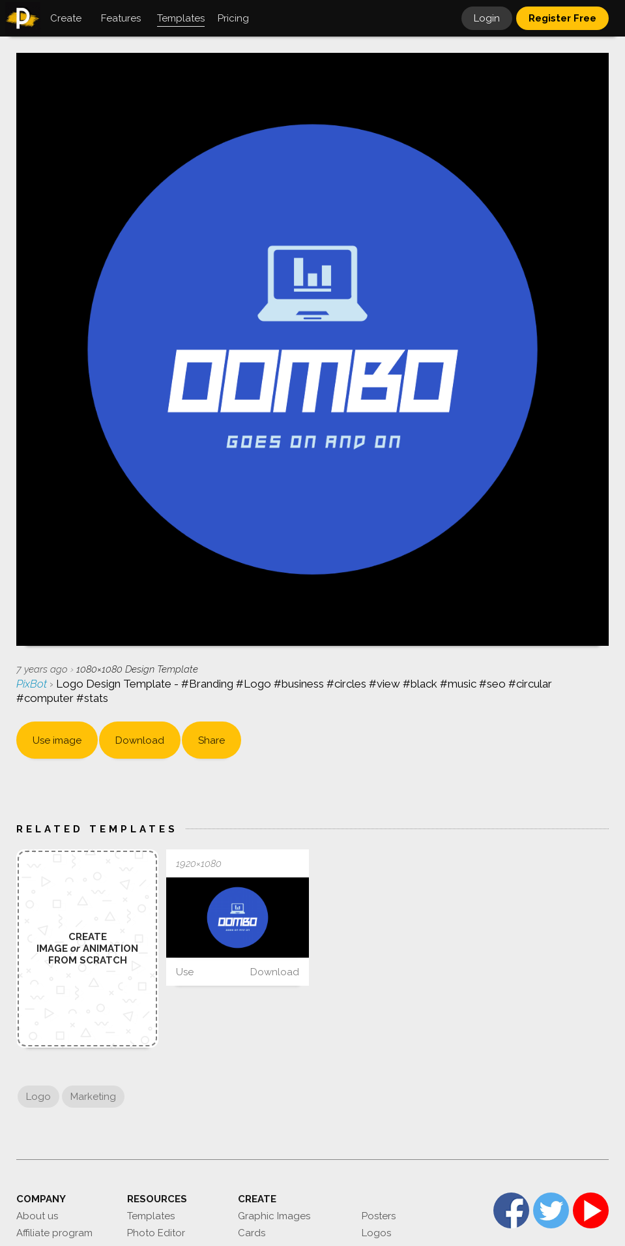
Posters (379, 1216)
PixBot (33, 683)
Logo (38, 1096)
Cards (251, 1233)
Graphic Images (274, 1216)
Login (487, 18)
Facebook (511, 1210)
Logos (376, 1233)
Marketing (93, 1096)
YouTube (591, 1210)
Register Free (562, 18)
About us (37, 1216)
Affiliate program (54, 1233)
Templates (151, 1216)
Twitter (551, 1210)
